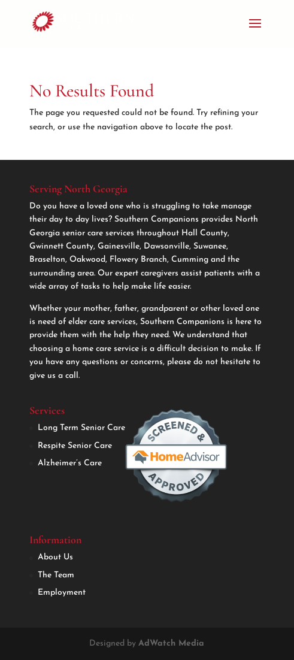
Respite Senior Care (75, 445)
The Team (56, 575)
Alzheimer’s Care (70, 463)
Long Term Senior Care (81, 427)
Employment (62, 592)
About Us (55, 557)
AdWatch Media (171, 643)
